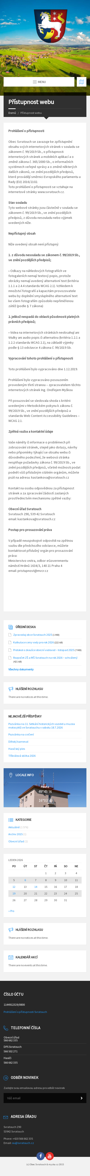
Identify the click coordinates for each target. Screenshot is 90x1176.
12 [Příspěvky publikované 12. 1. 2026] (13, 886)
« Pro (11, 911)
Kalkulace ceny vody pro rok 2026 (33, 642)
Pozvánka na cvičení (21, 734)
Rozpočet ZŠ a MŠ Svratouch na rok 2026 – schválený (45, 657)
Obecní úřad (16, 841)
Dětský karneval (18, 741)
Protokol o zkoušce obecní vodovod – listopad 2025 (43, 650)
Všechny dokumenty (21, 669)
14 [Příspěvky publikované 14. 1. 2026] (35, 886)
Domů (12, 113)
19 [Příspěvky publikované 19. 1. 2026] (13, 893)
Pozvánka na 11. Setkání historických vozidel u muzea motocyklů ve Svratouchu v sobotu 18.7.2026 (41, 725)
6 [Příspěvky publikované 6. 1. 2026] (25, 880)
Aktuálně (14, 827)
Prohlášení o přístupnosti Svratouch (25, 1012)
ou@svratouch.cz (23, 1143)
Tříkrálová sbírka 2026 (22, 755)
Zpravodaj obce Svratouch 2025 (32, 634)
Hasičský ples (16, 749)
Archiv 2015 (15, 834)
